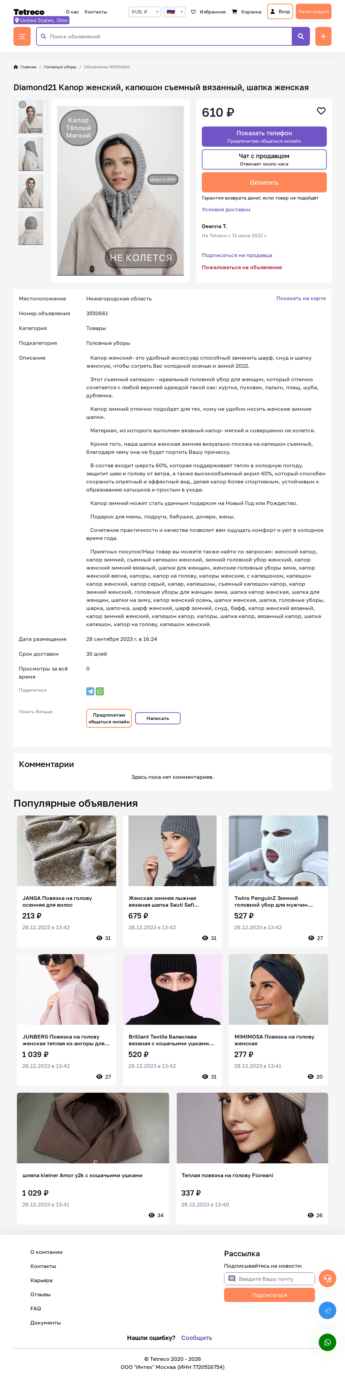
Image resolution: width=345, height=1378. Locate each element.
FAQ (35, 1308)
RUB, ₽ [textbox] (139, 11)
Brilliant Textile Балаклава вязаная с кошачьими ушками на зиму (169, 1040)
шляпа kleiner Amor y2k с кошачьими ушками (83, 1175)
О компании (46, 1251)
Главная (24, 66)
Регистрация (314, 11)
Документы (45, 1322)
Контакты (96, 11)
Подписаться (269, 1295)
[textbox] (174, 11)
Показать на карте (301, 298)
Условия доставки (226, 209)
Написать (158, 718)
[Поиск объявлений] (171, 36)
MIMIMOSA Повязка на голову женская (274, 1040)
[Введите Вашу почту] (277, 1279)
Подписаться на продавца (237, 255)
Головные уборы (60, 66)
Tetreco (28, 12)
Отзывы (40, 1294)
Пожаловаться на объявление (242, 267)
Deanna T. (214, 226)
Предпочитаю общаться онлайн (109, 718)
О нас (72, 11)
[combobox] (145, 12)
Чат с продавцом (264, 159)
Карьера (41, 1280)
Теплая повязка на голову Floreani (227, 1175)
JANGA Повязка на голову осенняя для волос (57, 901)
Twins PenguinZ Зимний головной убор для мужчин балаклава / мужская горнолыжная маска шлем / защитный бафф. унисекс (271, 901)
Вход (280, 11)
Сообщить (196, 1337)
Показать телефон (264, 136)
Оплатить (264, 182)
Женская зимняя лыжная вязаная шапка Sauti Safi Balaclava (162, 901)
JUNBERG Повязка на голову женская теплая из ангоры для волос (63, 1040)
